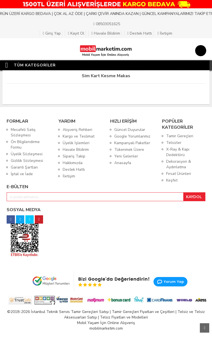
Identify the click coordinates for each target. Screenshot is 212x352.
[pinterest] (39, 218)
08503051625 (106, 24)
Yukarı (204, 328)
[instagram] (20, 218)
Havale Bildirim (105, 33)
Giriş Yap (52, 33)
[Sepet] (200, 51)
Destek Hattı (139, 33)
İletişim (164, 33)
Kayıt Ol (76, 33)
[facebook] (11, 218)
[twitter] (29, 218)
